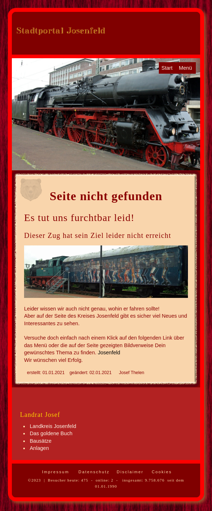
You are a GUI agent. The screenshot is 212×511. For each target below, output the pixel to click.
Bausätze (41, 441)
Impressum (54, 472)
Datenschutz (93, 472)
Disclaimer (129, 472)
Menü (185, 68)
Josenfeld (109, 352)
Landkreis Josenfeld (53, 426)
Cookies (161, 472)
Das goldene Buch (51, 433)
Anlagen (39, 448)
